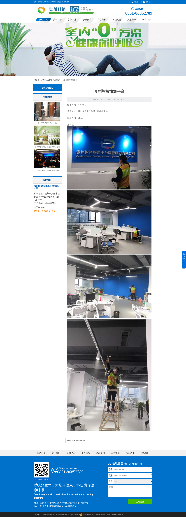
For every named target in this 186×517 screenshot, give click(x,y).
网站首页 (43, 19)
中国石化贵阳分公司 (78, 440)
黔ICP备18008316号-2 (115, 514)
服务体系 (87, 19)
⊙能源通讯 (58, 80)
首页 (44, 80)
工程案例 (116, 19)
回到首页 (41, 453)
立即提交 (140, 502)
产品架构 (102, 19)
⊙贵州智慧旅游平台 (70, 80)
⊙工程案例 (50, 80)
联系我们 (146, 19)
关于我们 (57, 19)
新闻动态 (72, 19)
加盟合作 (131, 19)
